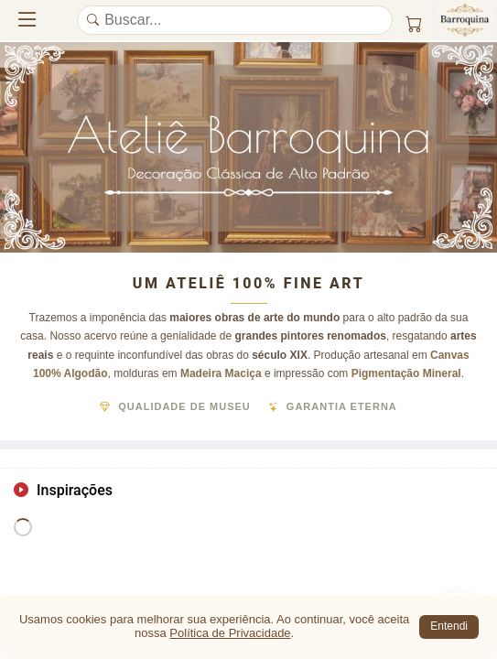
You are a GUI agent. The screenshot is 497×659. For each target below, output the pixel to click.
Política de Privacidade (229, 633)
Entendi (449, 626)
